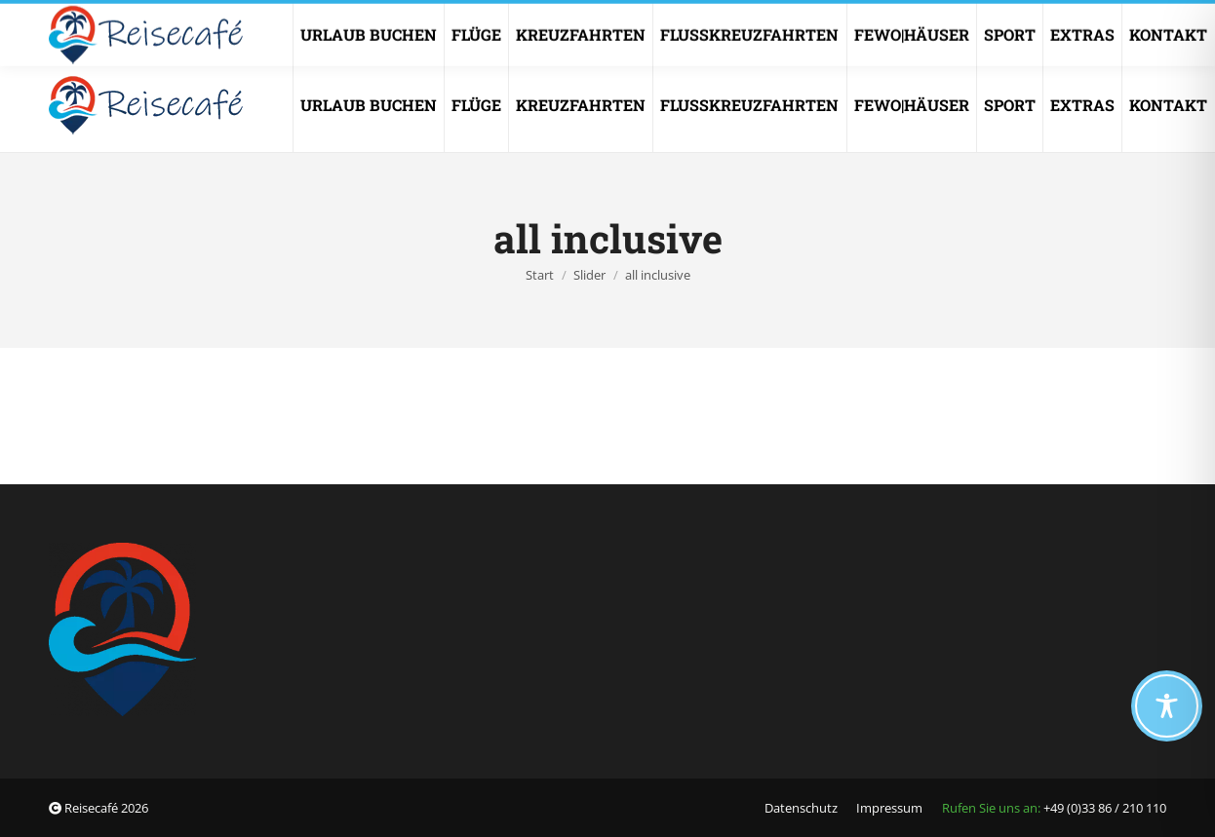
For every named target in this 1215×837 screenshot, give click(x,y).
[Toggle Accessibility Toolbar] (1166, 706)
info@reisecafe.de (787, 15)
